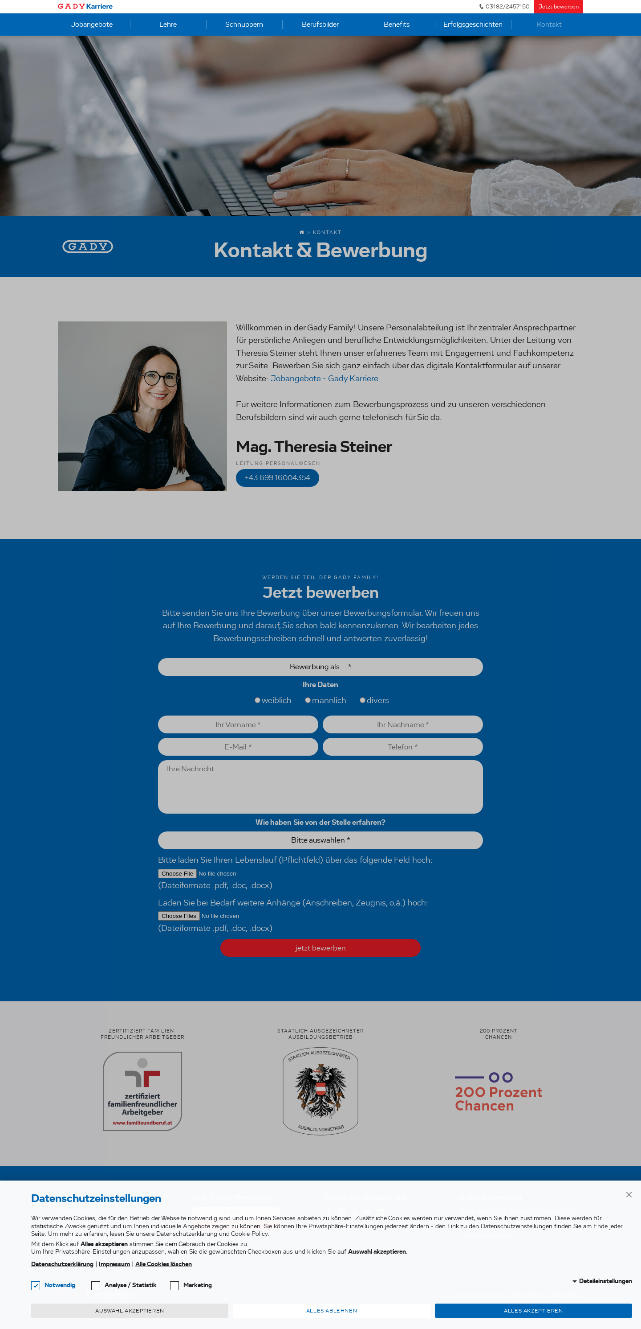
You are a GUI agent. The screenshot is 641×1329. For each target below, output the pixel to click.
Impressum (114, 1264)
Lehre (168, 24)
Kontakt (549, 24)
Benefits (397, 24)
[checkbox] (35, 1285)
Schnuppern (244, 24)
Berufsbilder (320, 24)
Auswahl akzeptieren (129, 1311)
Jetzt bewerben (559, 6)
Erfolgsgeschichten (473, 24)
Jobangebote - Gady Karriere (324, 378)
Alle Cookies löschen (163, 1264)
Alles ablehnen (331, 1311)
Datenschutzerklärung (62, 1264)
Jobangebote (92, 24)
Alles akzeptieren (533, 1311)
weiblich (273, 700)
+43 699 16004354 (277, 477)
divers (374, 700)
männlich (325, 700)
